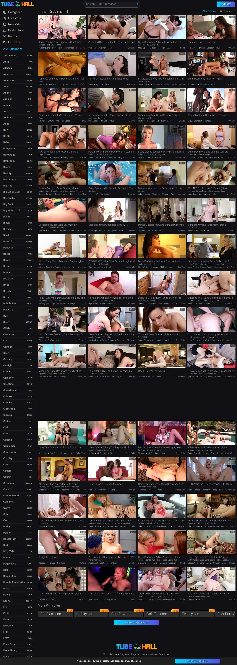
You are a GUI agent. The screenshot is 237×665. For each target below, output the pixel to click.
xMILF (83, 48)
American (9, 80)
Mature (50, 121)
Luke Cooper (143, 526)
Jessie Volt (193, 563)
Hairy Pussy (166, 121)
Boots (6, 253)
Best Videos (15, 30)
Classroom (9, 408)
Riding (65, 157)
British (7, 291)
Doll (5, 569)
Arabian (8, 98)
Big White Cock (12, 210)
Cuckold (8, 489)
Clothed (7, 421)
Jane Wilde (193, 267)
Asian (213, 84)
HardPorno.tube (178, 84)
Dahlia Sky (43, 453)
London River (94, 340)
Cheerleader (10, 390)
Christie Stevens (46, 194)
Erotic (6, 613)
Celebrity (8, 377)
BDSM (6, 136)
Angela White (204, 340)
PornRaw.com (127, 613)
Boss (6, 266)
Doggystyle (9, 563)
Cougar (158, 157)
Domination (9, 576)
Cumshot (92, 48)
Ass (5, 111)
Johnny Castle (144, 194)
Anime (7, 92)
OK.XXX (231, 48)
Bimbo (7, 222)
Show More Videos (136, 622)
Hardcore (154, 267)
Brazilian (8, 278)
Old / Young (93, 121)
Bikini (6, 216)
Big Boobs (65, 121)
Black (6, 235)
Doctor (7, 557)
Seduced (113, 230)
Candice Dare (205, 563)
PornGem (131, 84)
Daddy (7, 526)
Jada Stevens (45, 48)
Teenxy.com (198, 613)
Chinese (8, 396)
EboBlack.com (57, 613)
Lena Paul (192, 340)
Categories (15, 12)
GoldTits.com (163, 613)
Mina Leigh (143, 48)
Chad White (143, 267)
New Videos (209, 11)
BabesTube (180, 157)
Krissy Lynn (204, 453)
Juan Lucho (143, 599)
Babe (150, 490)
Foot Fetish (57, 48)
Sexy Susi (192, 194)
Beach (7, 167)
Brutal (91, 84)
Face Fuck (9, 644)
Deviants (131, 48)
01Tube (182, 121)
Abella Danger (156, 599)
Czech (6, 520)
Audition (8, 117)
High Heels (157, 84)
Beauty (7, 173)
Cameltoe (8, 334)
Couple (7, 470)
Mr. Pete (42, 121)
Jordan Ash (44, 84)
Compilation (10, 452)
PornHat (181, 230)
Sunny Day (193, 453)
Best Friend (10, 179)
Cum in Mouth (11, 495)
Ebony (6, 600)
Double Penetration (14, 582)
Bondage (8, 247)
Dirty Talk (64, 84)
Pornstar (102, 48)
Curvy (6, 507)
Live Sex (14, 42)
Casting (7, 359)
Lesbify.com (92, 613)
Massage (61, 377)
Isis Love (192, 48)
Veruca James (194, 377)
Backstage (9, 154)
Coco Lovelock (144, 84)
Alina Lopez (93, 230)
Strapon (153, 48)
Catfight (8, 365)
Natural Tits (107, 453)
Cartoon (8, 346)
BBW (6, 129)
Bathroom (9, 160)
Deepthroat (169, 84)
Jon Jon (42, 230)
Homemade (69, 48)
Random (13, 36)
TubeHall (17, 4)
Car (5, 340)
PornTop (231, 84)
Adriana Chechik (46, 267)
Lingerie (166, 340)
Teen (72, 157)
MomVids (231, 157)
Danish (7, 532)
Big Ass (7, 185)
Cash (6, 353)
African (7, 67)
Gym (103, 340)
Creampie (9, 483)
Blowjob (8, 241)
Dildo (6, 545)
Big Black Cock (11, 191)
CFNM (6, 328)
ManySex (82, 194)
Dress (6, 588)
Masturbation (159, 453)
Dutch (6, 594)
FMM (6, 638)
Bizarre (7, 229)
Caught (7, 371)
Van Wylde (43, 303)
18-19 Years (10, 55)
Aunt (6, 123)
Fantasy (169, 267)
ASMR (6, 61)
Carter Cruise (94, 526)
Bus (5, 315)
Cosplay (8, 458)
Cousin (7, 476)
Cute (6, 514)
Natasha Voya (204, 194)
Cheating (8, 384)
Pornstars (14, 18)
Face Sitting (10, 650)
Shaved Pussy (205, 267)
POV (107, 84)
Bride (6, 284)
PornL (182, 48)
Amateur (8, 74)
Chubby (7, 402)
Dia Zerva (142, 563)
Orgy (190, 121)
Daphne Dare (194, 157)
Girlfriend (54, 84)
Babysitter (9, 148)
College (7, 439)
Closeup (8, 415)
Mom (109, 48)
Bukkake (8, 309)
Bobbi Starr (93, 377)
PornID (83, 157)
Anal (169, 48)
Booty (6, 260)
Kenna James (194, 490)
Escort (7, 619)
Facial (71, 230)
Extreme (8, 625)
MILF (218, 48)
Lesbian (162, 48)
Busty (6, 322)
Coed (6, 433)
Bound (7, 272)
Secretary (122, 230)
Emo (5, 607)
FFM (72, 267)
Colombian (9, 445)
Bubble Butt (10, 303)
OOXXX (82, 563)
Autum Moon (94, 157)
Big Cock (99, 84)
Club (5, 427)
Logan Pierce (144, 340)
